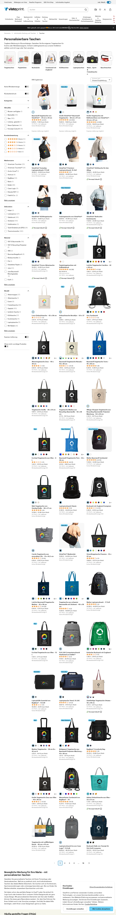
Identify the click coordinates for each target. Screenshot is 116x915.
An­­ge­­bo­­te (114, 19)
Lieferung (43, 124)
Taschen (42, 33)
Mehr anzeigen (9, 200)
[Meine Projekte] (96, 9)
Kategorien (8, 101)
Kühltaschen (64, 67)
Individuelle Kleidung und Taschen (25, 33)
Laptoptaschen (78, 67)
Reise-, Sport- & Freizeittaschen (92, 71)
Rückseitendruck (10, 94)
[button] (54, 863)
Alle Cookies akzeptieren (101, 909)
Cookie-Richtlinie (91, 904)
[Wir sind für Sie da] (91, 9)
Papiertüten (22, 67)
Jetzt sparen (84, 28)
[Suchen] (86, 10)
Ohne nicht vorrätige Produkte (15, 344)
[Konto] (104, 9)
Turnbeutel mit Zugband (51, 69)
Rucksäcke (36, 67)
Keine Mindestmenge (12, 86)
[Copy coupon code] (69, 28)
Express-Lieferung (10, 337)
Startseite (7, 33)
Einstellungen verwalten (75, 909)
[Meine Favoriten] (100, 10)
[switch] (104, 2)
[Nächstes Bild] (110, 58)
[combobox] (57, 9)
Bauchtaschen (106, 67)
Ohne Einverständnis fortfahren (101, 887)
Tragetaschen (9, 67)
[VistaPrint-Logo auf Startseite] (14, 10)
